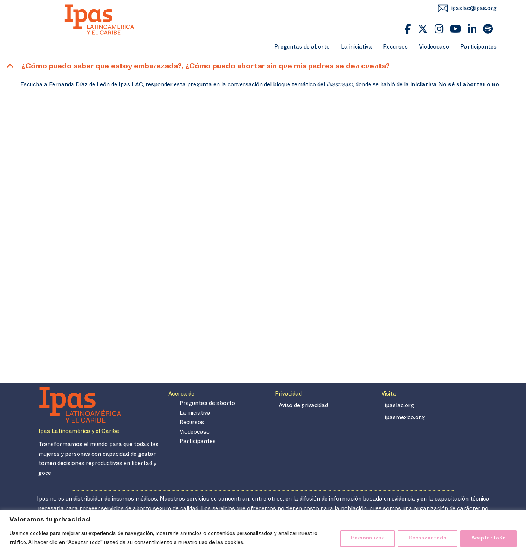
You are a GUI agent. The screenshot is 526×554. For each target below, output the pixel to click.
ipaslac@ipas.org (474, 9)
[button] (257, 67)
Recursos (395, 47)
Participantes (478, 47)
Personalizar (367, 538)
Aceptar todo (488, 538)
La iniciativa (356, 47)
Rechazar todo (427, 538)
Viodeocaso (434, 47)
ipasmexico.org (405, 418)
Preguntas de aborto (302, 47)
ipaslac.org (399, 406)
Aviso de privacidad (303, 406)
